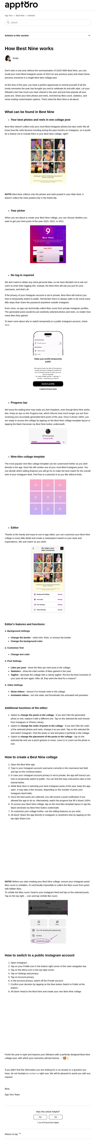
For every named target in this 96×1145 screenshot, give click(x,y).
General (31, 15)
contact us (34, 1073)
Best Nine (20, 15)
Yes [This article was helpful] (40, 1117)
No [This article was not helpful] (56, 1117)
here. (7, 325)
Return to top (13, 1133)
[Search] (48, 23)
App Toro (9, 15)
